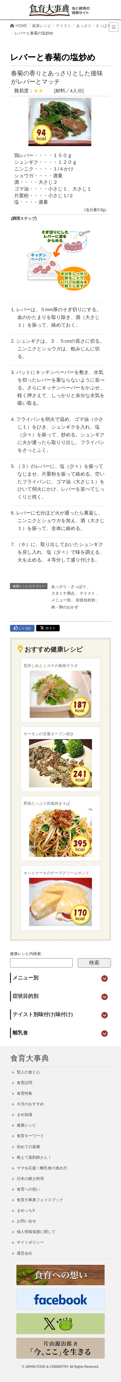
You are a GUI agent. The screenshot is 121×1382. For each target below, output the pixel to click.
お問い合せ (24, 1221)
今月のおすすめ (28, 1104)
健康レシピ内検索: (26, 953)
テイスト (87, 593)
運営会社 (22, 1253)
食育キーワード (28, 1136)
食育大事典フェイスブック (37, 1200)
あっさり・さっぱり (68, 586)
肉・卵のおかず (64, 607)
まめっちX (23, 1210)
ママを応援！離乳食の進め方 (39, 1168)
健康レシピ (24, 1125)
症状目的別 (85, 600)
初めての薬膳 (26, 1147)
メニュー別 (61, 600)
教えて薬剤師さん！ (32, 1157)
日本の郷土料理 (28, 1178)
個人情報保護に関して (33, 1231)
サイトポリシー (28, 1242)
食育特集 (22, 1093)
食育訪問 (22, 1083)
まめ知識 (22, 1114)
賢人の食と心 (26, 1072)
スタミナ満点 (63, 593)
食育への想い (26, 1189)
